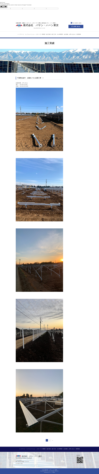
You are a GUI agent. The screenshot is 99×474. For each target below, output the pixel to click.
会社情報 (66, 34)
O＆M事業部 (60, 34)
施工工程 (54, 34)
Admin (53, 472)
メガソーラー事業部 (40, 34)
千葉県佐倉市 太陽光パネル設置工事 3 (30, 78)
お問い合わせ (72, 34)
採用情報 (78, 34)
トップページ (21, 34)
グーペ (50, 472)
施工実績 (48, 34)
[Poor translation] (5, 7)
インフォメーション (30, 34)
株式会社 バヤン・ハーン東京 (37, 25)
